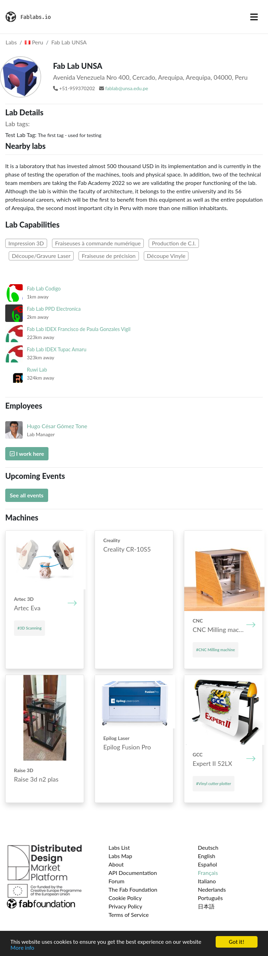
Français (208, 872)
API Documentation (133, 872)
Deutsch (208, 847)
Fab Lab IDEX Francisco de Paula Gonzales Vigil (79, 329)
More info (22, 948)
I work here (27, 453)
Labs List (119, 847)
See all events (27, 495)
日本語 (206, 906)
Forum (116, 881)
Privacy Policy (125, 906)
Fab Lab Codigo (44, 289)
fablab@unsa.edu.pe (126, 88)
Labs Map (120, 856)
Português (210, 897)
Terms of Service (129, 914)
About (116, 864)
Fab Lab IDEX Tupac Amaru (56, 349)
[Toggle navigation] (254, 17)
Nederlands (212, 889)
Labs (11, 42)
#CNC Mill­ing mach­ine (215, 649)
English (206, 856)
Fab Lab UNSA (69, 42)
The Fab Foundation (133, 889)
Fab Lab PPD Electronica (54, 309)
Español (207, 864)
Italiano (207, 881)
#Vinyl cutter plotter (213, 783)
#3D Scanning (29, 628)
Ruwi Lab (37, 370)
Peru (34, 42)
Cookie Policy (125, 897)
